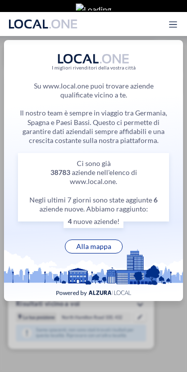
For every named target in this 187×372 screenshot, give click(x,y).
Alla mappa (93, 246)
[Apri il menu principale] (179, 16)
